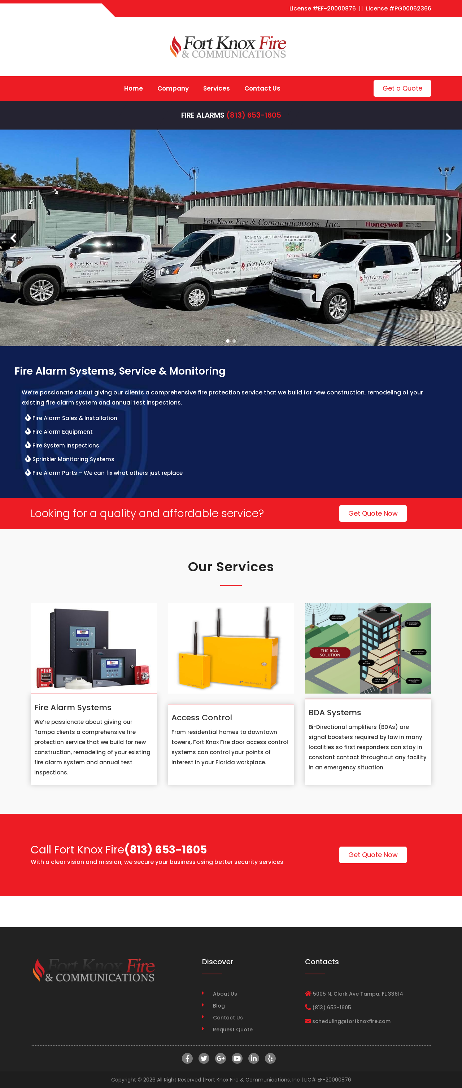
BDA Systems (335, 712)
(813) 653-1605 (253, 115)
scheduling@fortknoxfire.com (351, 1021)
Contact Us (262, 88)
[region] (231, 238)
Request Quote (233, 1029)
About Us (225, 993)
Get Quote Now (373, 513)
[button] (13, 238)
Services (216, 88)
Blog (219, 1005)
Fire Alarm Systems (73, 707)
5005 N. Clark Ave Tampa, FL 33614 (358, 993)
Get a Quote (402, 88)
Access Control (201, 717)
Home (133, 88)
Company (173, 88)
